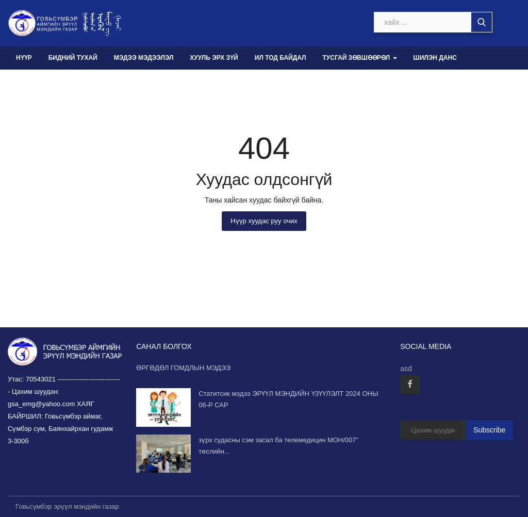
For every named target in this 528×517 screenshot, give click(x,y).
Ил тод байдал (280, 57)
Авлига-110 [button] (38, 81)
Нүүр (24, 57)
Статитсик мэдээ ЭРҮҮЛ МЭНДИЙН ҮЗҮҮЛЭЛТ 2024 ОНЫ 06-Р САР (288, 399)
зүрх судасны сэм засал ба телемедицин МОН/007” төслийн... (278, 445)
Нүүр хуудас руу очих (263, 221)
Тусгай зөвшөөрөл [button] (359, 57)
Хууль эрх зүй (214, 57)
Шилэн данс (435, 57)
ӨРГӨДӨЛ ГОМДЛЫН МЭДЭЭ (183, 368)
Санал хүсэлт (101, 81)
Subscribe (489, 430)
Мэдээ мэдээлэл (144, 57)
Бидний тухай (72, 57)
